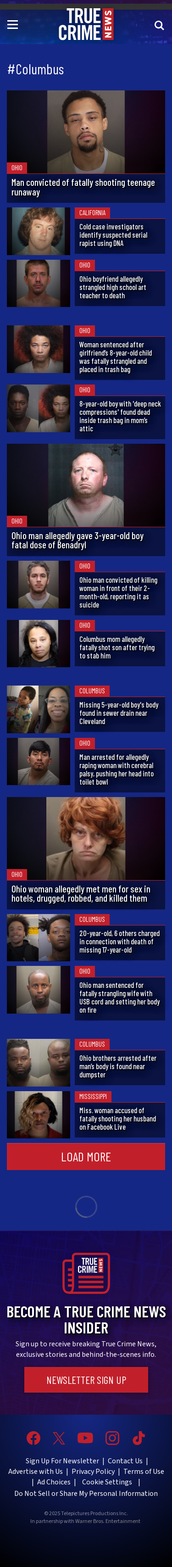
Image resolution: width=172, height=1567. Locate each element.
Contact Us (125, 1461)
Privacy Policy (93, 1472)
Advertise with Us (35, 1472)
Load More (86, 1156)
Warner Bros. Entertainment (107, 1521)
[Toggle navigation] (14, 24)
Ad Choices (54, 1482)
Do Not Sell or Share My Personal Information (86, 1494)
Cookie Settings (107, 1482)
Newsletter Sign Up (86, 1379)
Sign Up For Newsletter (62, 1461)
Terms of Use (143, 1472)
